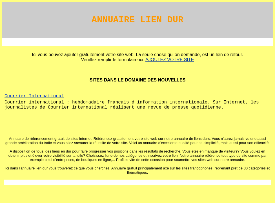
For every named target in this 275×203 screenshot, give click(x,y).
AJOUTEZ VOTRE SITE (169, 59)
